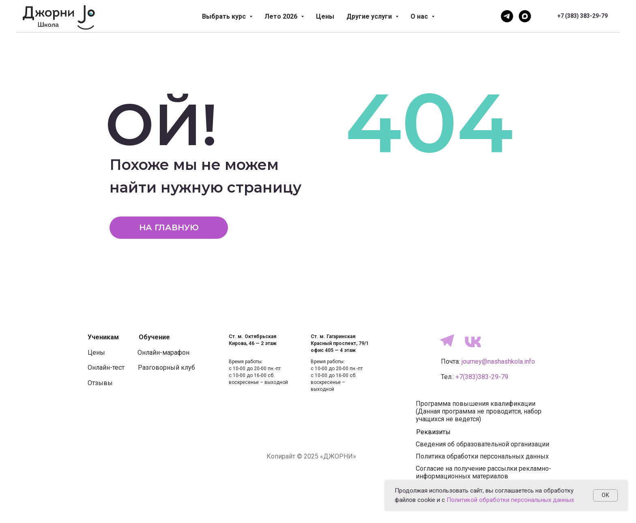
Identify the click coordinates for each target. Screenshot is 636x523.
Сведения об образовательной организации (482, 444)
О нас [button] (420, 16)
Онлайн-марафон (163, 352)
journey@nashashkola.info (498, 361)
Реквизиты (433, 432)
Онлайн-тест (106, 367)
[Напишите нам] (507, 16)
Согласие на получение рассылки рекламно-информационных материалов (483, 472)
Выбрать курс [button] (224, 16)
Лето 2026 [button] (281, 16)
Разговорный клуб (166, 367)
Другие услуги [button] (369, 16)
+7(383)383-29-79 (482, 377)
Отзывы (100, 383)
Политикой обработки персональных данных (510, 500)
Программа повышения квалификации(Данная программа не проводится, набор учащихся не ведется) (478, 411)
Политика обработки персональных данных (482, 456)
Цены (325, 16)
